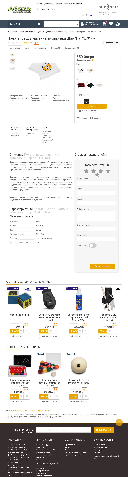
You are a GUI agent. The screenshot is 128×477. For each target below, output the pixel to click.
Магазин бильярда (43, 447)
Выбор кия (40, 442)
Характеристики (39, 48)
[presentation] (96, 250)
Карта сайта (41, 468)
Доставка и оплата (53, 4)
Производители (71, 440)
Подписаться (104, 425)
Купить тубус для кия (73, 450)
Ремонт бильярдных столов (76, 447)
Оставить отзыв (102, 261)
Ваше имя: (83, 173)
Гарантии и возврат (44, 471)
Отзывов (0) (55, 48)
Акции (67, 442)
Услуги (51, 9)
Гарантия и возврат (73, 4)
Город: (80, 194)
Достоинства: (83, 220)
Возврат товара (42, 466)
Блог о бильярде (42, 440)
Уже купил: (82, 240)
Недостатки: (82, 230)
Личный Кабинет (100, 440)
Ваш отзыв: (83, 204)
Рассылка (98, 447)
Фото (26, 48)
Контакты (40, 463)
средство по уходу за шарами (21, 405)
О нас (39, 4)
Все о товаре (15, 48)
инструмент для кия (43, 405)
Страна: (80, 183)
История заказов (100, 442)
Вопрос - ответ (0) (72, 48)
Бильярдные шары (43, 455)
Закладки (97, 445)
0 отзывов (27, 43)
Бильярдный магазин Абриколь (48, 445)
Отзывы (41, 9)
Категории (25, 24)
